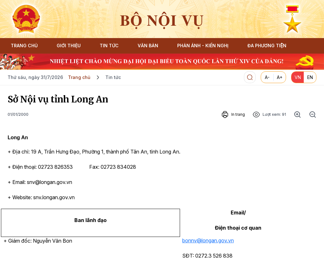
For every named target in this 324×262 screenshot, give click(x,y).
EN (310, 77)
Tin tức (113, 77)
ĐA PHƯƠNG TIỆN (266, 45)
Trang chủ (79, 77)
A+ (280, 77)
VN (298, 77)
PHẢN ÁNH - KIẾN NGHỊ (202, 45)
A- (267, 77)
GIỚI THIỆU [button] (69, 45)
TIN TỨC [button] (109, 45)
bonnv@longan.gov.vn (208, 240)
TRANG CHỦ (24, 45)
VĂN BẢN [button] (148, 45)
